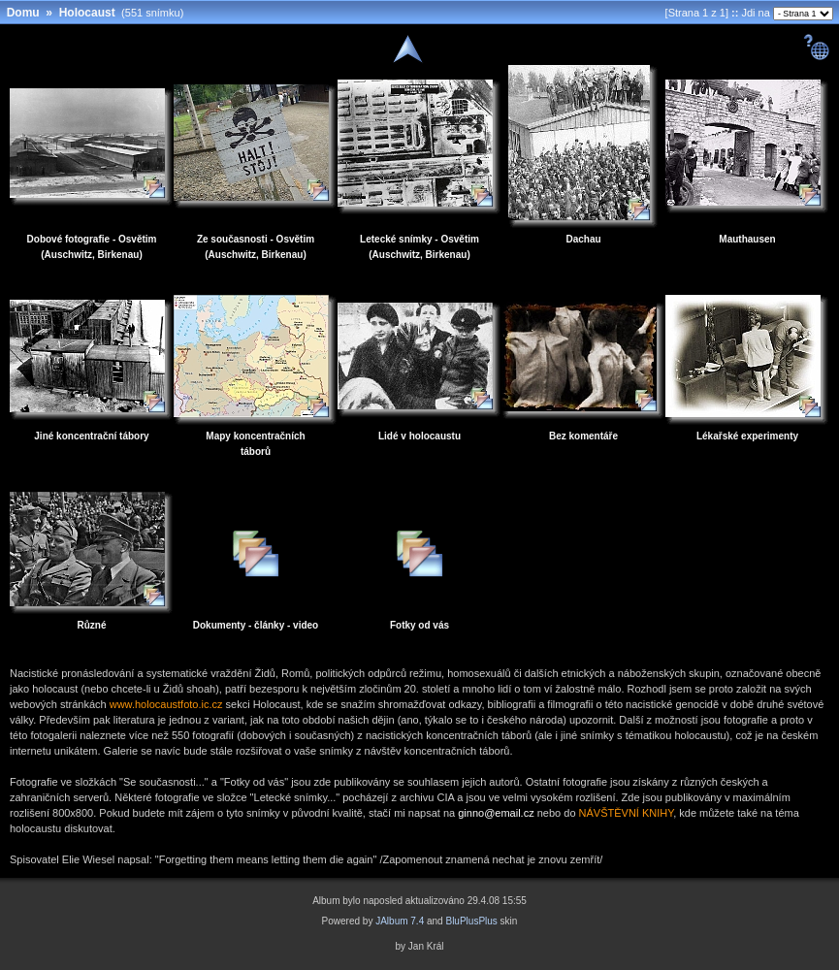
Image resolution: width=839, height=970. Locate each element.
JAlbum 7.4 (399, 921)
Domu (23, 12)
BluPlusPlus (471, 921)
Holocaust (87, 12)
